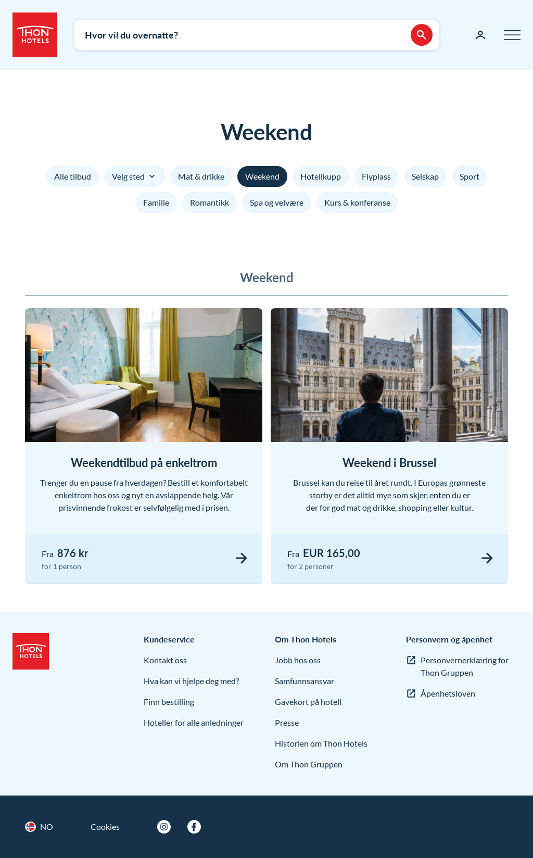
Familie (156, 202)
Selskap (425, 176)
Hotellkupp (320, 176)
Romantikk (209, 202)
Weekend (262, 176)
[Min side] (480, 35)
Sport (469, 176)
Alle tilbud (72, 176)
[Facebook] (194, 827)
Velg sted (134, 176)
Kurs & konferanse (357, 202)
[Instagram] (164, 827)
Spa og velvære (276, 202)
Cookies (105, 826)
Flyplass (376, 176)
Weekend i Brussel (389, 463)
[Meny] (512, 35)
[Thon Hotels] (34, 34)
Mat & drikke (201, 176)
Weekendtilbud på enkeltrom (144, 463)
